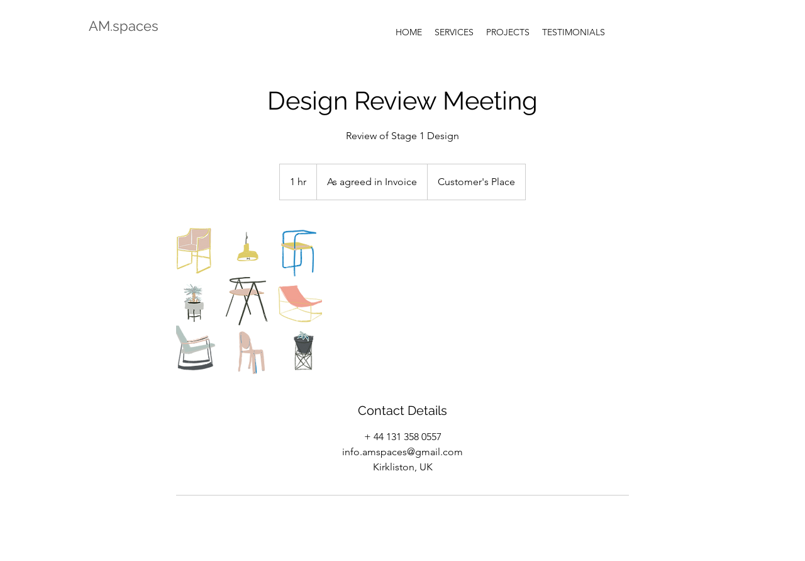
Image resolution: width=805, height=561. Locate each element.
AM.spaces (123, 26)
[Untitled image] (249, 301)
